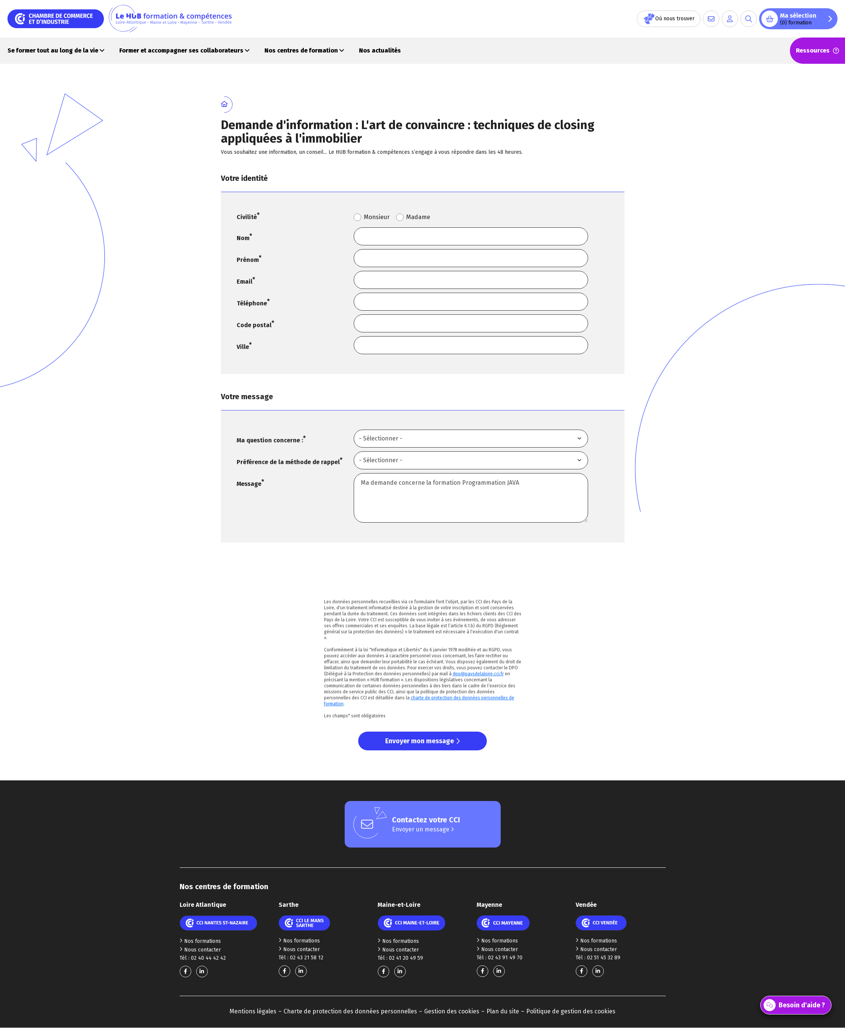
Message (249, 483)
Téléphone (252, 303)
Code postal (254, 325)
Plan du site (502, 1011)
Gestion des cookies (451, 1011)
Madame (418, 217)
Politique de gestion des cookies (570, 1011)
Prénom (248, 259)
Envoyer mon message (422, 741)
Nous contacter (200, 950)
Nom (243, 238)
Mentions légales (253, 1011)
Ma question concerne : (270, 440)
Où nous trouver (669, 19)
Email (244, 281)
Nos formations (200, 941)
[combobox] (471, 439)
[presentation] (423, 575)
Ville (243, 346)
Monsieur (377, 217)
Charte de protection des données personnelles (350, 1011)
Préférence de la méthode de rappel (288, 462)
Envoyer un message (423, 829)
